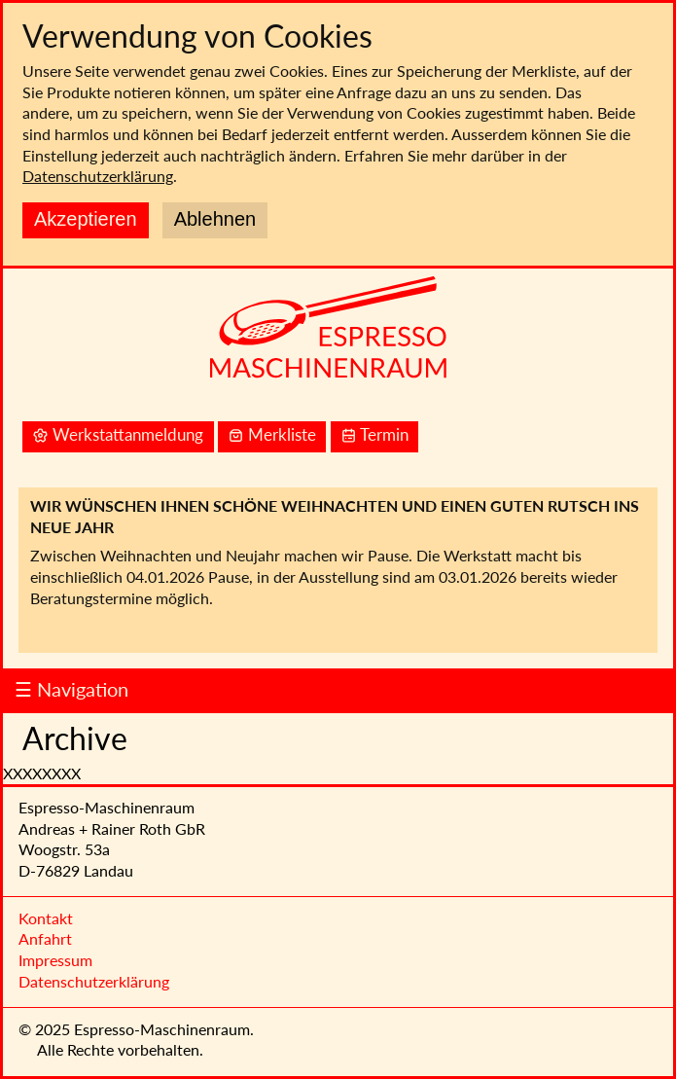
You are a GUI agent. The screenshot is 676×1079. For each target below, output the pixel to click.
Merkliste (272, 435)
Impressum (55, 960)
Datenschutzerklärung (97, 175)
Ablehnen (215, 219)
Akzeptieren (85, 219)
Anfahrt (45, 938)
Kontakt (45, 918)
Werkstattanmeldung (117, 435)
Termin (374, 435)
